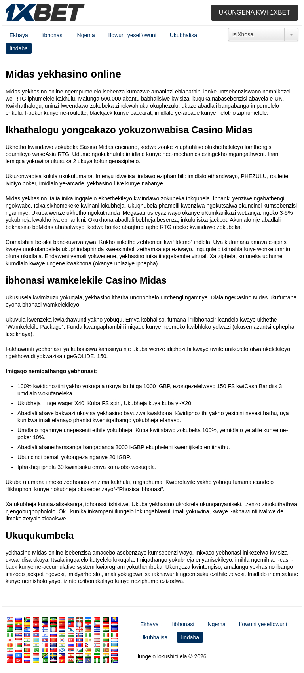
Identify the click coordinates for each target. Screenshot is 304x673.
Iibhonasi (53, 35)
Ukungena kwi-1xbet (254, 12)
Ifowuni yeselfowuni (132, 35)
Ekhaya (19, 35)
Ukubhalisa (183, 35)
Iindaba (19, 48)
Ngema (86, 35)
